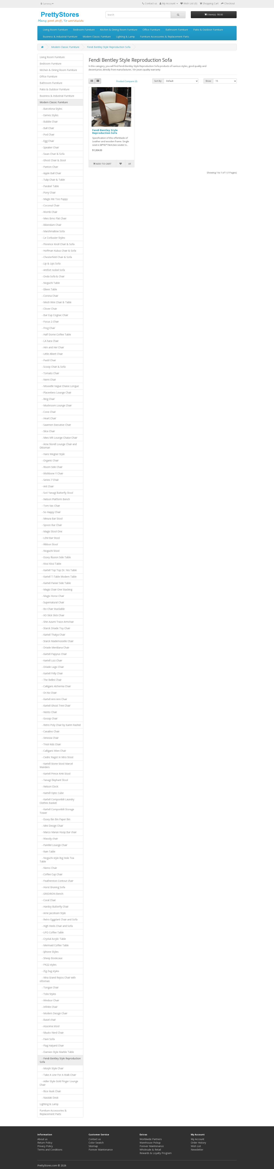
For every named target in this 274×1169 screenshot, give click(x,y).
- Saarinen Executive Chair (55, 424)
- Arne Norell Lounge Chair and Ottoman (58, 445)
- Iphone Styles (49, 951)
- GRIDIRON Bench (51, 893)
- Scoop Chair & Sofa (53, 366)
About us (42, 1139)
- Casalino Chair (49, 731)
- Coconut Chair (49, 205)
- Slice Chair (47, 431)
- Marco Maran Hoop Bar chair (58, 832)
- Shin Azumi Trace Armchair (57, 621)
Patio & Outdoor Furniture (208, 29)
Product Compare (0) (126, 81)
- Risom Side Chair (51, 467)
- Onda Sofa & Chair (52, 276)
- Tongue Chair (49, 987)
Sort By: (158, 80)
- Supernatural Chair (52, 602)
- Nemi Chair (48, 379)
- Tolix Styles (48, 994)
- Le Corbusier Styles (52, 237)
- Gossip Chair (48, 718)
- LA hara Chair (49, 341)
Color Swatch (96, 1142)
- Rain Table (47, 851)
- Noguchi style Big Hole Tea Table (57, 859)
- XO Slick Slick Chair (52, 615)
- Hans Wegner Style (52, 454)
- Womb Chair (48, 212)
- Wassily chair (49, 838)
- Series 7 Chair (49, 479)
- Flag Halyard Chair (52, 1045)
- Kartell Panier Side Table (55, 583)
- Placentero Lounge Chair (55, 392)
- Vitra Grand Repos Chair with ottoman (58, 979)
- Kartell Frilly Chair (51, 673)
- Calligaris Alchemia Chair (55, 686)
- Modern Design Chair (53, 1013)
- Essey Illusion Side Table (55, 557)
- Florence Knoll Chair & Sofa (57, 244)
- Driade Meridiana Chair (54, 647)
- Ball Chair (47, 128)
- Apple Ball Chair (50, 173)
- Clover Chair (48, 308)
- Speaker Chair (49, 147)
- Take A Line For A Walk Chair (58, 1074)
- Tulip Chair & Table (52, 179)
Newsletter (197, 1149)
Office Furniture (151, 29)
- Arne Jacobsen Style (53, 913)
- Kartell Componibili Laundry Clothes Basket (57, 801)
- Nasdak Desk (49, 1097)
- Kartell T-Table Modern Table (58, 576)
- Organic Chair (49, 460)
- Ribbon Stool (49, 544)
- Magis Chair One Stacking (56, 589)
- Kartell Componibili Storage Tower (57, 811)
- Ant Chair (47, 486)
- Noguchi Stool (49, 550)
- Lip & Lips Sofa (50, 263)
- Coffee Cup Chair (51, 874)
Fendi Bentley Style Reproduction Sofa (108, 47)
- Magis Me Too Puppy (54, 199)
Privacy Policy (45, 1146)
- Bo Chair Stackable (52, 608)
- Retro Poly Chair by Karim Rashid (60, 725)
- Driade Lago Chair (52, 667)
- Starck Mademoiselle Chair (56, 641)
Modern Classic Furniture (97, 36)
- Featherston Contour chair (56, 880)
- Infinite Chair (48, 1006)
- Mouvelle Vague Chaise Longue (59, 386)
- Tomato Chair (49, 373)
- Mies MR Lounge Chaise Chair (58, 437)
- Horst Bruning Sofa (52, 887)
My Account (197, 1139)
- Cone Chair (48, 411)
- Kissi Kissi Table (50, 563)
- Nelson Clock (49, 786)
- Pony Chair (48, 192)
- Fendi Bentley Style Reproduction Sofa (60, 1060)
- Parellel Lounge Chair (53, 845)
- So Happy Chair (50, 512)
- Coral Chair (48, 900)
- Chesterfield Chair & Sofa (56, 257)
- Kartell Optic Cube (52, 793)
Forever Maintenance (101, 1149)
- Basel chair (48, 1019)
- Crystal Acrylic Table (53, 938)
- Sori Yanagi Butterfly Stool (56, 492)
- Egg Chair (47, 141)
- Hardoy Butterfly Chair (54, 906)
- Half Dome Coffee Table (55, 334)
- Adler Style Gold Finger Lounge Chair (59, 1083)
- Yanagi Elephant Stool (54, 780)
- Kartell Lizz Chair (51, 660)
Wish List (196, 1146)
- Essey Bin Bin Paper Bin (55, 819)
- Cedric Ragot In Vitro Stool (56, 757)
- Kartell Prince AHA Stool (55, 773)
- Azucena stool (49, 1026)
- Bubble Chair (49, 121)
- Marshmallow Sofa (52, 231)
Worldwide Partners (151, 1139)
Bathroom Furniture (176, 29)
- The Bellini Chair (51, 679)
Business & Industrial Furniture (60, 36)
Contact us (151, 3)
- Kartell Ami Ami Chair (53, 699)
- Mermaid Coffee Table (54, 945)
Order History (198, 1142)
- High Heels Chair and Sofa (56, 926)
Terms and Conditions (49, 1149)
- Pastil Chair (48, 360)
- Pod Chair (47, 134)
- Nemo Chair (48, 868)
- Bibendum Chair (50, 224)
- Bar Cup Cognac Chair (54, 315)
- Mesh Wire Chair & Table (55, 302)
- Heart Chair (48, 418)
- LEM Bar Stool (50, 538)
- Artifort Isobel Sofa (52, 270)
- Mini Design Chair (51, 825)
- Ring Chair (47, 399)
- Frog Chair (47, 328)
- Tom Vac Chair (50, 505)
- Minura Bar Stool (51, 518)
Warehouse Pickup (150, 1142)
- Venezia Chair (49, 737)
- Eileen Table (48, 289)
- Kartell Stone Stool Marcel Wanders (56, 765)
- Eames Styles (49, 115)
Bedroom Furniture (84, 29)
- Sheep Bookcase (51, 958)
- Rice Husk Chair (50, 1091)
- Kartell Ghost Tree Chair (55, 705)
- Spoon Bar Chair (51, 525)
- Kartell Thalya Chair (52, 634)
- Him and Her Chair (52, 347)
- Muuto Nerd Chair (52, 1032)
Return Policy (44, 1142)
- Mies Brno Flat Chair (53, 218)
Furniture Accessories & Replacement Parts (164, 36)
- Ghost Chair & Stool (53, 160)
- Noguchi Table (50, 282)
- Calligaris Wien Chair (53, 750)
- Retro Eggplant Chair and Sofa (58, 919)
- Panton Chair (49, 166)
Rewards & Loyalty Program (156, 1153)
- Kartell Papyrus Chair (53, 654)
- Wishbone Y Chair (51, 473)
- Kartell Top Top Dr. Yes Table (58, 570)
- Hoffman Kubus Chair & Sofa (58, 250)
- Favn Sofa (47, 1039)
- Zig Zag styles (49, 971)
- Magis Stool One (51, 531)
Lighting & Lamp (125, 36)
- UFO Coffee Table (52, 932)
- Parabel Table (49, 186)
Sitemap (93, 1146)
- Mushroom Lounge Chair (56, 405)
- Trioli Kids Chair (50, 744)
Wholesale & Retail (150, 1149)
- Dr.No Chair (48, 692)
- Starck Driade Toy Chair (55, 628)
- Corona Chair (49, 295)
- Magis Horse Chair (52, 596)
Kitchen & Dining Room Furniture (118, 29)
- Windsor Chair (49, 1000)
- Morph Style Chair (51, 1068)
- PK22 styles (48, 964)
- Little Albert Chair (51, 353)
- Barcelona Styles (51, 108)
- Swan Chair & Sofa (52, 153)
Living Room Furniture (55, 29)
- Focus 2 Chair (49, 321)
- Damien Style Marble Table (57, 1052)
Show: (208, 80)
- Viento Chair (48, 712)
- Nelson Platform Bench (55, 499)
